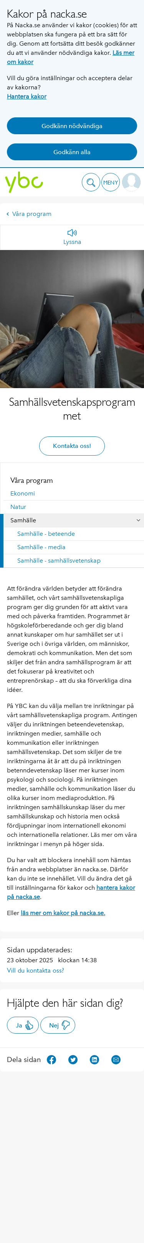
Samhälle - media (41, 547)
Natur (18, 506)
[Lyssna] (72, 237)
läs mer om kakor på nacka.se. (63, 913)
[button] (91, 182)
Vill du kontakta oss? (35, 970)
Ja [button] (25, 1025)
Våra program (28, 213)
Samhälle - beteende (46, 533)
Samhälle (23, 520)
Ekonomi (22, 493)
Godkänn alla (72, 152)
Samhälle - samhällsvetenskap (59, 560)
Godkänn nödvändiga (72, 126)
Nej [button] (59, 1025)
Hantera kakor (26, 96)
